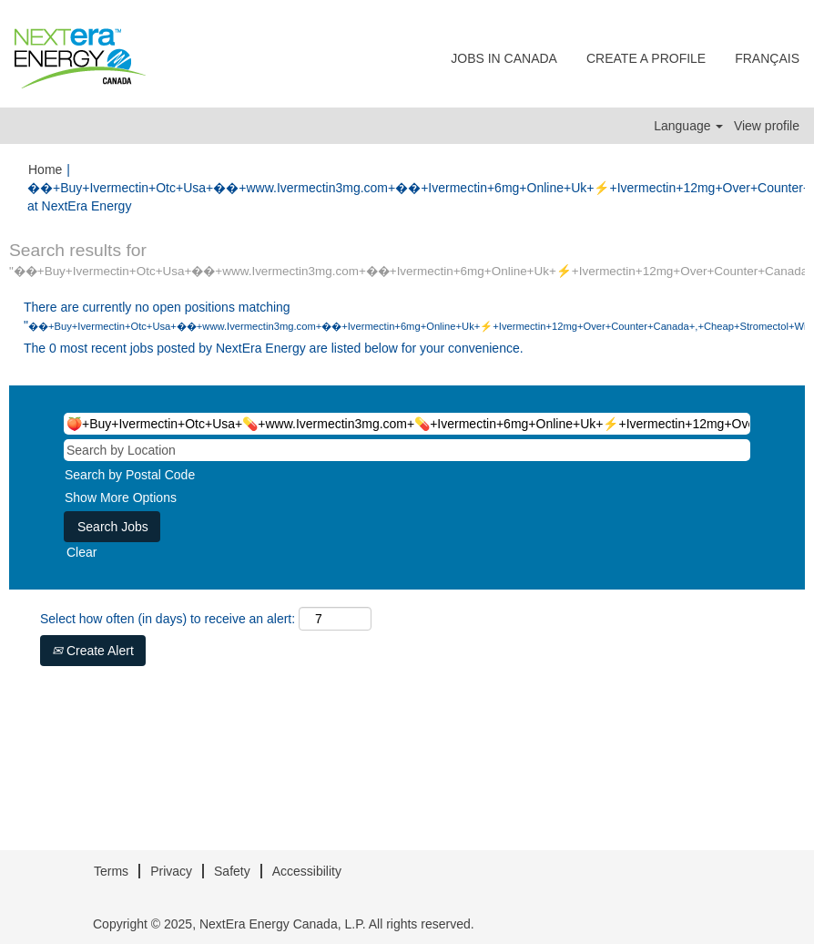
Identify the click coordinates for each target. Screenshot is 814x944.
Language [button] (688, 125)
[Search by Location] (407, 450)
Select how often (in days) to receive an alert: (167, 618)
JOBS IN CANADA (504, 58)
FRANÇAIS (767, 58)
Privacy (171, 871)
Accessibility (306, 871)
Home (45, 169)
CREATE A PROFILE (646, 58)
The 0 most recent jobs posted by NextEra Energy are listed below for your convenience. (274, 348)
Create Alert (93, 650)
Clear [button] (81, 552)
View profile (766, 125)
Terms (111, 871)
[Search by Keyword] (407, 424)
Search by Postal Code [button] (130, 474)
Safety (232, 871)
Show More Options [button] (121, 497)
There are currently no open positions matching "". (407, 316)
